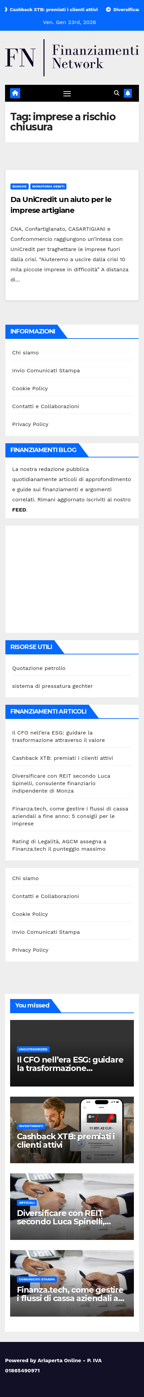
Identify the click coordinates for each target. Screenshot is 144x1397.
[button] (116, 93)
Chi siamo (25, 352)
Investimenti (31, 1126)
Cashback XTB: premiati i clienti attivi (62, 758)
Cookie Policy (30, 388)
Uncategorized (33, 1049)
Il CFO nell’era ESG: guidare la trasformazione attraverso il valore (70, 1068)
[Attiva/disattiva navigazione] (67, 93)
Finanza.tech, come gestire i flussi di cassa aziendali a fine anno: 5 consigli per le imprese (70, 816)
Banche (19, 186)
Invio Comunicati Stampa (46, 370)
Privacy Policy (30, 424)
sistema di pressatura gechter (52, 686)
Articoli (27, 1202)
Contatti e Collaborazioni (45, 406)
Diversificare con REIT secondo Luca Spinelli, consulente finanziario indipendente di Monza (61, 783)
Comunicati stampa (37, 1279)
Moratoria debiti (48, 186)
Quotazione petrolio (38, 668)
